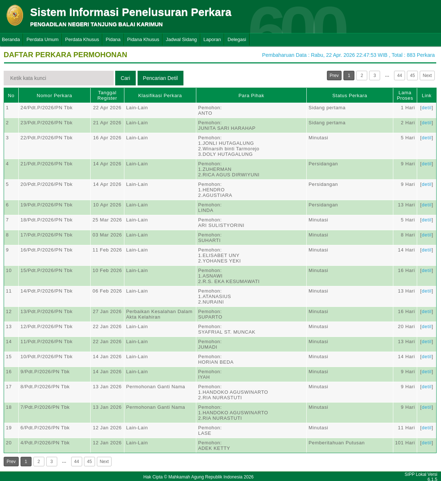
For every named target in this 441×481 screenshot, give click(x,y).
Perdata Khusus (82, 39)
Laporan (212, 39)
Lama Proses (405, 95)
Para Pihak (251, 95)
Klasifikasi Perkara (160, 95)
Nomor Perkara (54, 95)
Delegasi (236, 39)
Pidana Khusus (143, 39)
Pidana (113, 39)
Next (427, 75)
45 (412, 75)
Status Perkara (349, 95)
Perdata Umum (42, 39)
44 (399, 75)
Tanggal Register (107, 95)
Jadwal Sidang (181, 39)
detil (426, 107)
